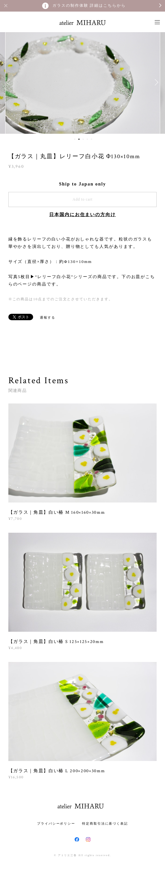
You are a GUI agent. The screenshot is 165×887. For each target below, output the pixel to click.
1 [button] (74, 139)
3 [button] (83, 139)
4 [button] (87, 139)
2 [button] (78, 139)
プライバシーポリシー (56, 823)
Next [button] (155, 82)
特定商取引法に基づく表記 (105, 823)
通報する (47, 317)
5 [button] (91, 139)
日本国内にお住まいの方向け (82, 214)
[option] (82, 82)
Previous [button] (9, 82)
